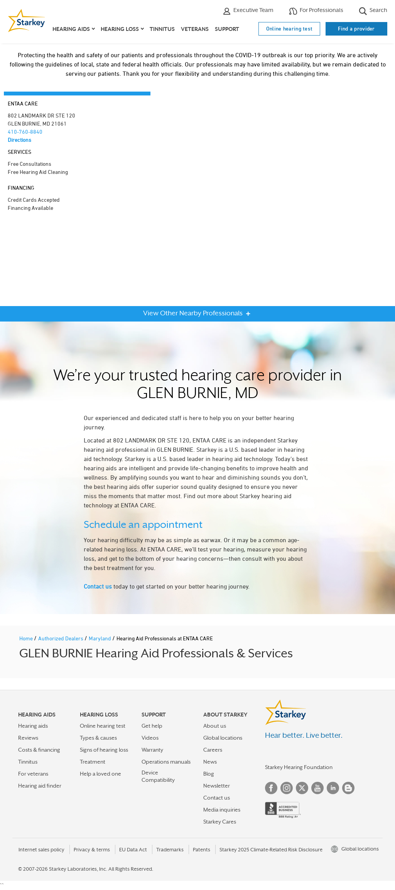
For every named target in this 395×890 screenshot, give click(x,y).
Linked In (333, 788)
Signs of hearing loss (104, 750)
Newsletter (216, 786)
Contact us (98, 586)
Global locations (222, 738)
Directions (19, 139)
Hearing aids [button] (71, 29)
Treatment (92, 762)
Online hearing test (289, 28)
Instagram (286, 788)
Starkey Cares (219, 822)
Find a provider (356, 28)
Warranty (152, 750)
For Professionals (316, 11)
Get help (152, 726)
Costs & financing (39, 750)
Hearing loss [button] (120, 29)
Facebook (271, 788)
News (210, 762)
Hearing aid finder (39, 786)
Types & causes (98, 738)
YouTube (317, 788)
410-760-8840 (25, 131)
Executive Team (248, 11)
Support (227, 29)
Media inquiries (221, 810)
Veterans (195, 29)
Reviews (28, 738)
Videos (150, 738)
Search (373, 11)
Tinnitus (162, 29)
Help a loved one (100, 774)
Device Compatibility (158, 776)
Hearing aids (33, 726)
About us (214, 726)
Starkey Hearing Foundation (299, 767)
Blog (208, 774)
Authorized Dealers (61, 638)
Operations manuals (166, 762)
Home (26, 638)
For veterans (33, 774)
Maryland (100, 638)
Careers (212, 750)
